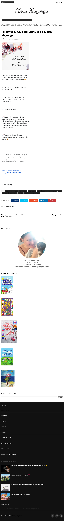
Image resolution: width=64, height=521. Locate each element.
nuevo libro (32, 193)
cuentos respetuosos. (16, 25)
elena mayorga (27, 25)
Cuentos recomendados (46, 191)
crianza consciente (28, 24)
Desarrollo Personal (6, 410)
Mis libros (54, 25)
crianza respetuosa (39, 24)
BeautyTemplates (17, 516)
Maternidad (47, 25)
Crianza (8, 24)
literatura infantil (38, 25)
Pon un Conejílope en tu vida (20, 494)
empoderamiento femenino (8, 454)
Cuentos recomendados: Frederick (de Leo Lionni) (27, 484)
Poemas (8, 27)
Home (2, 24)
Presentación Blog (6, 437)
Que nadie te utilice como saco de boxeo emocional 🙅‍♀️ (29, 465)
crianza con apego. (16, 24)
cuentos (48, 24)
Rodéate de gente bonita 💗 (20, 475)
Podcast (3, 426)
